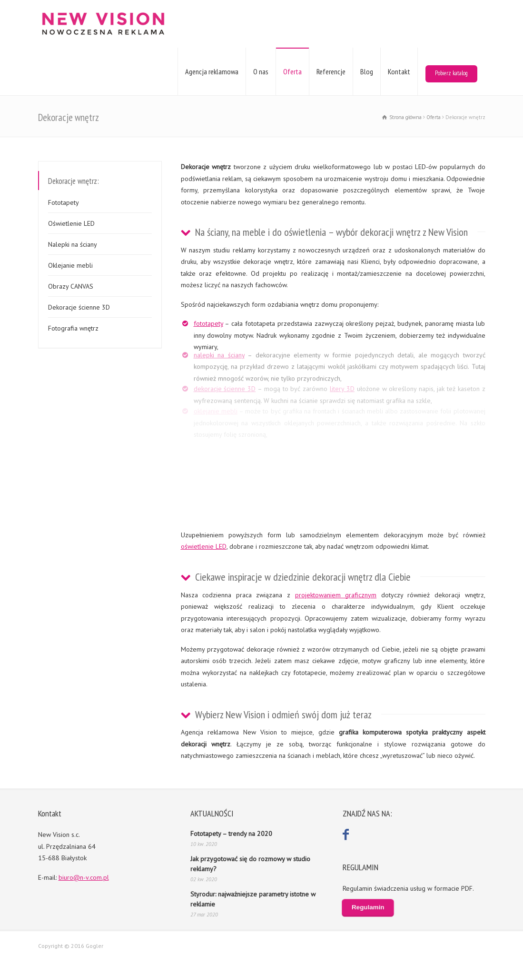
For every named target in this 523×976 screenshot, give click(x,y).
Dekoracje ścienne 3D (79, 307)
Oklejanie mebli (70, 265)
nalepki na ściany (219, 350)
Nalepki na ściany (72, 244)
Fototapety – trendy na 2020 (231, 833)
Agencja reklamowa (211, 71)
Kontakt (399, 71)
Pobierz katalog (451, 73)
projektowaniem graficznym (336, 595)
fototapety (208, 323)
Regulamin (367, 907)
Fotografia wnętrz (73, 328)
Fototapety (63, 202)
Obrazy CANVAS (70, 286)
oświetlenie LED (204, 546)
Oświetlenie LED (71, 223)
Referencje (330, 71)
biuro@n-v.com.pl (84, 877)
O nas (260, 71)
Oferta (292, 71)
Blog (366, 71)
